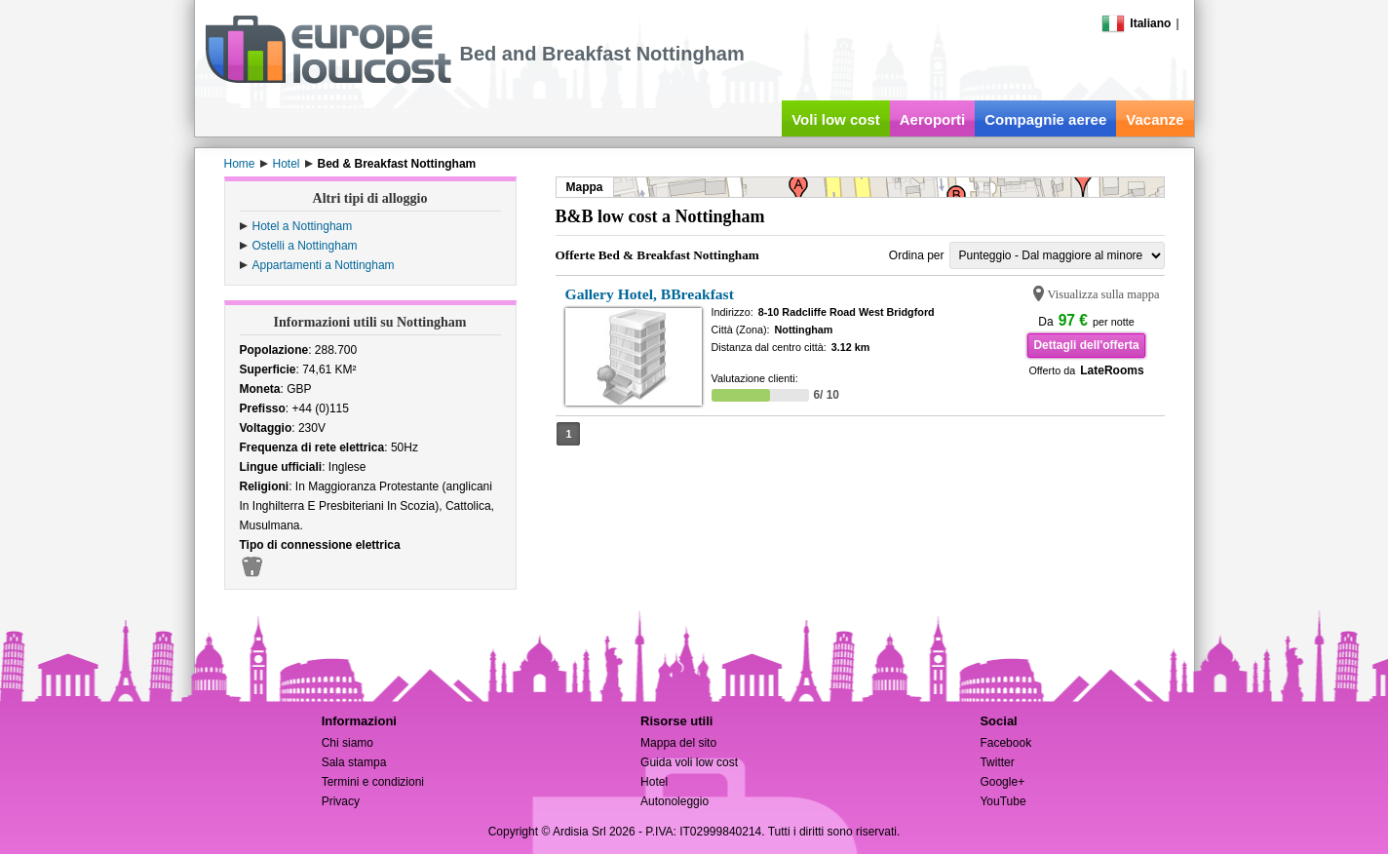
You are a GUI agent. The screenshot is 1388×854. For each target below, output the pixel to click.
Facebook (1005, 743)
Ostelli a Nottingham (305, 245)
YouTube (1002, 801)
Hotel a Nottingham (302, 226)
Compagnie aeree (1045, 119)
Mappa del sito (678, 743)
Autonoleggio (674, 801)
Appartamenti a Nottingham (323, 265)
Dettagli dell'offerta (1085, 345)
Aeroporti (933, 119)
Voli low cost (835, 119)
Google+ (1002, 782)
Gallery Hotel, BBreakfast (649, 294)
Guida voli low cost (689, 762)
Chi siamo (347, 743)
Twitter (997, 762)
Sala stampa (354, 762)
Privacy (341, 801)
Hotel (654, 782)
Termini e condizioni (373, 782)
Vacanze (1154, 119)
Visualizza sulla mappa (1104, 294)
